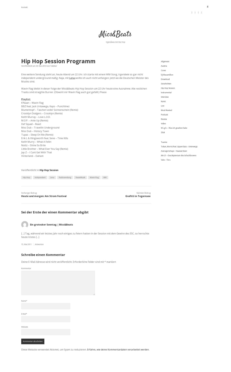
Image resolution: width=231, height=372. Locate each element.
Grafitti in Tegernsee (138, 186)
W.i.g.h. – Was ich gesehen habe (174, 118)
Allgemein (165, 52)
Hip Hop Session (49, 160)
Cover (163, 61)
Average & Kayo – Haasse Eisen (174, 141)
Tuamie (164, 132)
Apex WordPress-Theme (106, 368)
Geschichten (166, 74)
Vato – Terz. (166, 150)
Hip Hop (26, 168)
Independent (40, 168)
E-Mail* (24, 304)
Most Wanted (166, 101)
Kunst (163, 92)
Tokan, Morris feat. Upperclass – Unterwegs (179, 137)
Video (163, 114)
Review (164, 109)
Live (162, 96)
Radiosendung (65, 168)
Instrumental (166, 83)
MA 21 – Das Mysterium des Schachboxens (178, 146)
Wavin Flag (94, 168)
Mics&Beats (115, 25)
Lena (72, 68)
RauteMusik (80, 168)
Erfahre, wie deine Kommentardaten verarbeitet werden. (118, 340)
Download (165, 70)
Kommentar (26, 259)
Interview (165, 87)
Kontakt (24, 7)
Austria (164, 56)
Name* (24, 291)
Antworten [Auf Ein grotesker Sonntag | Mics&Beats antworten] (39, 235)
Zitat (163, 123)
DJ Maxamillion (167, 65)
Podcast (164, 105)
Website (24, 317)
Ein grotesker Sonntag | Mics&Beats (51, 215)
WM (105, 168)
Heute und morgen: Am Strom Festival (44, 186)
